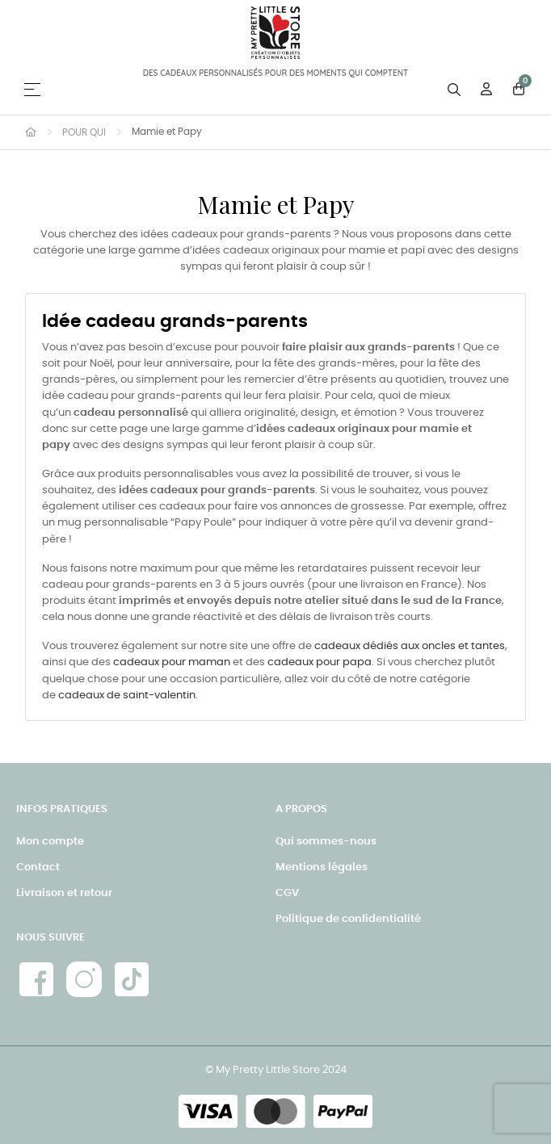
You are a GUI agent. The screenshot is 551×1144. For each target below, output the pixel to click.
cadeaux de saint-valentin (127, 695)
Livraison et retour (64, 893)
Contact (38, 867)
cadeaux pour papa (319, 662)
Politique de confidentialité (348, 919)
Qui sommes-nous (326, 841)
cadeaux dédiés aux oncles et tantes (409, 646)
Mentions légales (322, 867)
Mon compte (50, 841)
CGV (287, 893)
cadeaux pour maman (171, 662)
